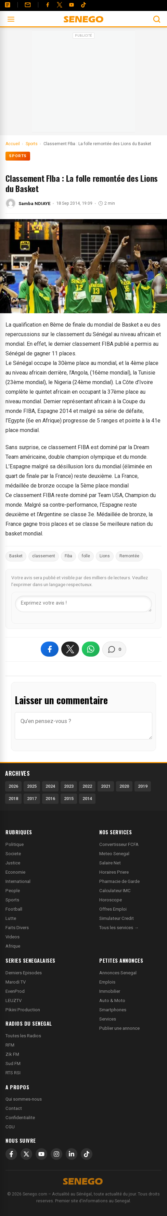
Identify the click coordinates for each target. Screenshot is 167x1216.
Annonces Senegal (118, 972)
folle (86, 556)
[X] (26, 1154)
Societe (13, 853)
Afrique (12, 946)
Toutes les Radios (23, 1035)
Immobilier (109, 991)
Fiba (68, 556)
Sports (18, 156)
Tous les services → (119, 927)
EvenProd (15, 991)
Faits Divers (17, 927)
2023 (69, 786)
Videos (12, 936)
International (17, 881)
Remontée (129, 556)
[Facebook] (47, 5)
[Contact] (27, 4)
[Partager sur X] (70, 649)
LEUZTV (13, 1000)
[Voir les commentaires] (114, 649)
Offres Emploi (113, 909)
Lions (105, 556)
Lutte (10, 918)
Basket (16, 556)
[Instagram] (56, 1154)
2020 (124, 786)
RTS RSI (13, 1072)
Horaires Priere (114, 872)
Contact (13, 1108)
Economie (15, 872)
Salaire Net (110, 862)
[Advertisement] (83, 83)
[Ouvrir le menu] (11, 19)
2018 (13, 798)
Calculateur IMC (115, 890)
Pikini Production (22, 1009)
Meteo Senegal (114, 853)
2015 (69, 798)
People (12, 890)
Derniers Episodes (23, 972)
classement (43, 556)
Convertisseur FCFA (119, 844)
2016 (50, 798)
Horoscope (110, 899)
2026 (13, 786)
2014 (87, 798)
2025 (32, 786)
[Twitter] (59, 5)
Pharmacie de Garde (119, 881)
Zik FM (12, 1054)
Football (13, 909)
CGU (10, 1126)
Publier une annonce (119, 1028)
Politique (14, 844)
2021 (106, 786)
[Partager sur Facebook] (50, 649)
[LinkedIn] (71, 1154)
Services (107, 1019)
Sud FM (13, 1063)
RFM (9, 1045)
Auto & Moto (112, 1000)
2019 (142, 786)
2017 (32, 798)
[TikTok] (86, 1154)
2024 (50, 786)
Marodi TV (15, 982)
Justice (12, 862)
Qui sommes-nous (23, 1099)
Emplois (107, 982)
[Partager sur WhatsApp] (91, 649)
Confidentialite (20, 1117)
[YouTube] (71, 5)
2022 (87, 786)
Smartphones (112, 1009)
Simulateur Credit (116, 918)
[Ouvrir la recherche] (157, 19)
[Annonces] (7, 4)
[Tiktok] (83, 5)
